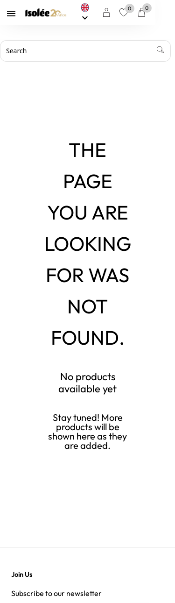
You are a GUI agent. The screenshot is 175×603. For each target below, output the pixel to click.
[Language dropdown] (102, 12)
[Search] (87, 51)
